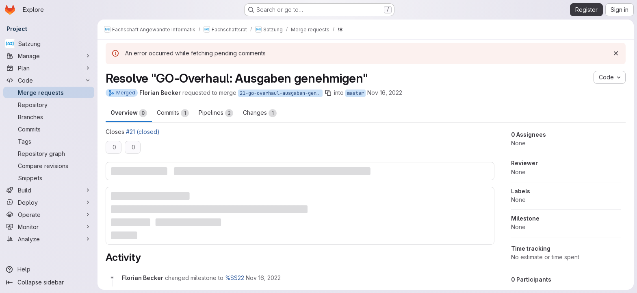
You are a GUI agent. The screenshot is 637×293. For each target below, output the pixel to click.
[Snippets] (48, 178)
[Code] (48, 80)
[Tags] (48, 141)
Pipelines (216, 113)
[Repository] (48, 104)
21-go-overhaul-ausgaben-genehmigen (281, 93)
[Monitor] (48, 226)
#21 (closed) (143, 131)
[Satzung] (48, 43)
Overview (128, 113)
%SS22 (234, 277)
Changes (260, 113)
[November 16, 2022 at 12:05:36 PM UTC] (263, 277)
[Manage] (48, 55)
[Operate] (48, 214)
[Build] (48, 190)
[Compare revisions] (48, 165)
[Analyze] (48, 239)
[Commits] (48, 129)
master (355, 93)
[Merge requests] (48, 92)
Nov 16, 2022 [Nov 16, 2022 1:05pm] (384, 92)
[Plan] (48, 68)
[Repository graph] (48, 153)
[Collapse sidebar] (48, 282)
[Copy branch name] (328, 93)
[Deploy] (48, 202)
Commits (173, 113)
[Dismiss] (616, 53)
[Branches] (48, 116)
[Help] (48, 269)
